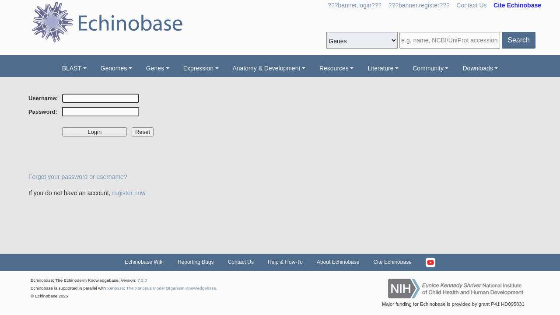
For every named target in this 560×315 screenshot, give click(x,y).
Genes (155, 68)
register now (128, 192)
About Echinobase (338, 262)
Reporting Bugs (196, 262)
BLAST (71, 68)
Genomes (114, 68)
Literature (380, 68)
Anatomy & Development (267, 68)
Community (428, 68)
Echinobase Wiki (144, 262)
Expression (198, 68)
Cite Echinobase (392, 262)
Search (519, 40)
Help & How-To (285, 262)
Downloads (477, 68)
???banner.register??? (419, 5)
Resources (334, 68)
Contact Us (471, 5)
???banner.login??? (355, 5)
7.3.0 (142, 280)
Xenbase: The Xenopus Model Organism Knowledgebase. (162, 288)
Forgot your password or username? (77, 176)
